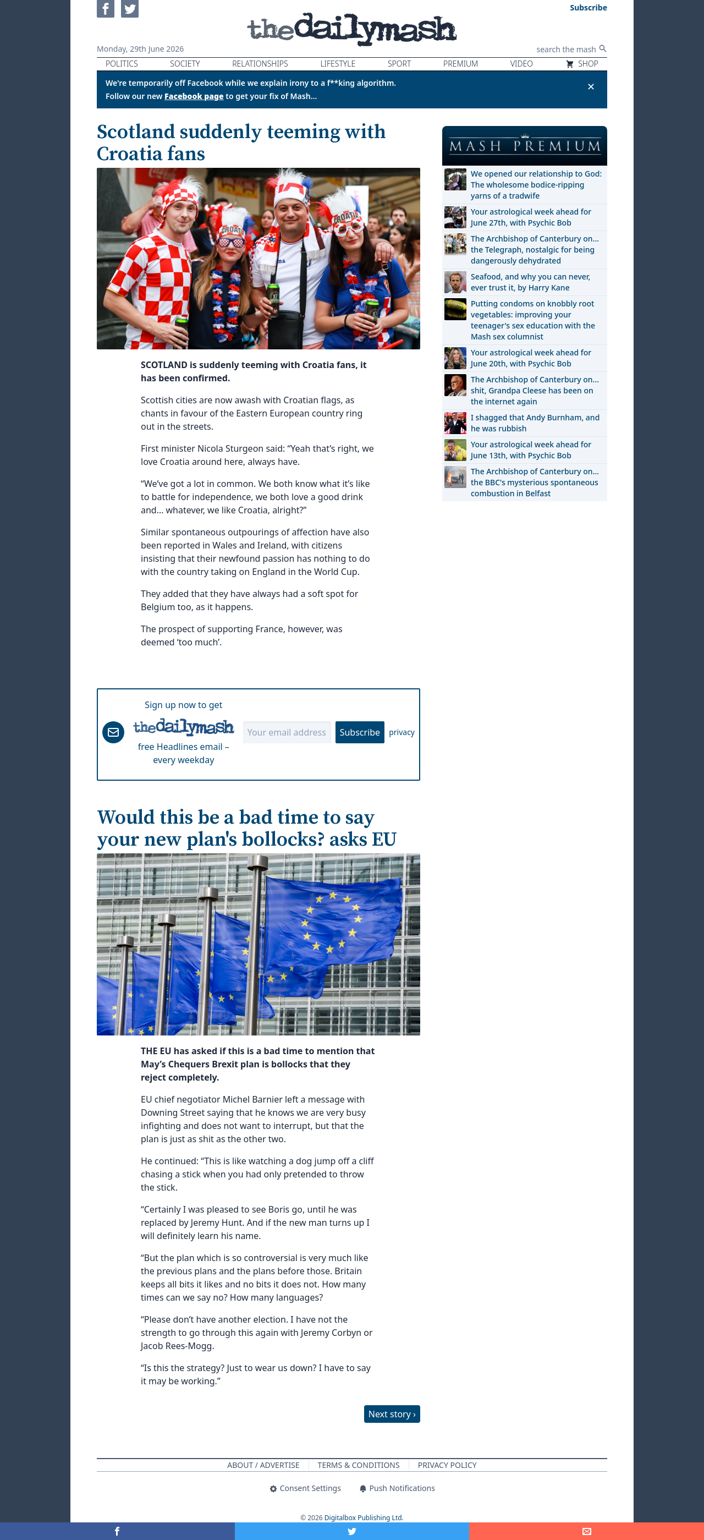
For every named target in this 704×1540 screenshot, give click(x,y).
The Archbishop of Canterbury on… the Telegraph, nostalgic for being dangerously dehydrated (535, 249)
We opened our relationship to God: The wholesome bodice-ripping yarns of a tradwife (536, 184)
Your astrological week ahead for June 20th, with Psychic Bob (531, 358)
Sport (399, 63)
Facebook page (194, 96)
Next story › (392, 1414)
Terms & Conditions (359, 1465)
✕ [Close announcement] (591, 86)
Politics (122, 63)
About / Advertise (263, 1465)
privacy (402, 732)
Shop (581, 63)
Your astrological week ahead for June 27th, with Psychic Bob (531, 217)
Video (521, 63)
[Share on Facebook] (117, 1531)
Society (185, 63)
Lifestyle (337, 63)
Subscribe (360, 732)
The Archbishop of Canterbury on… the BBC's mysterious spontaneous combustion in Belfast (535, 482)
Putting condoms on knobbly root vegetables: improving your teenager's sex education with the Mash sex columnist (533, 320)
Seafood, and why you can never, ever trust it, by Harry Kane (530, 282)
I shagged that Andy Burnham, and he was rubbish (535, 423)
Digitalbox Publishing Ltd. (364, 1517)
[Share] (586, 1531)
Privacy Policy (447, 1465)
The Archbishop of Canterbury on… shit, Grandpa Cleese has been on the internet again (535, 390)
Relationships (260, 63)
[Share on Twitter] (352, 1531)
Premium (460, 63)
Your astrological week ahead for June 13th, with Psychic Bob (531, 450)
